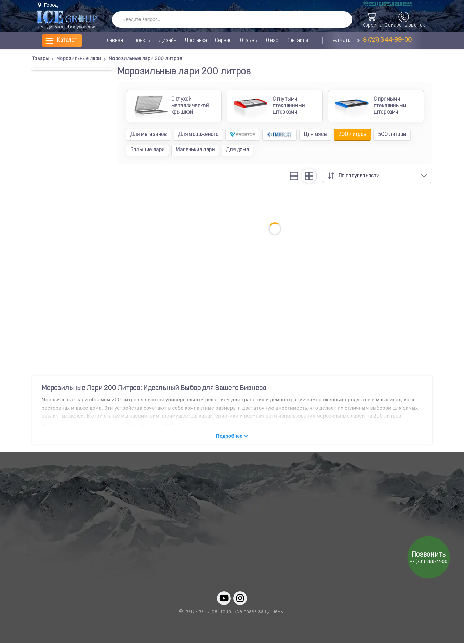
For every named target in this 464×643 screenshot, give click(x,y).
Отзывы (249, 40)
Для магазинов (148, 134)
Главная (114, 40)
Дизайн (167, 40)
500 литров (392, 134)
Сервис (223, 40)
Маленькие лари (195, 150)
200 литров (352, 134)
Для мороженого (198, 134)
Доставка (196, 40)
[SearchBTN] (339, 19)
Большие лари (147, 150)
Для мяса (315, 134)
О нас (272, 40)
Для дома (237, 150)
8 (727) (386, 40)
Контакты (297, 40)
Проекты (141, 40)
